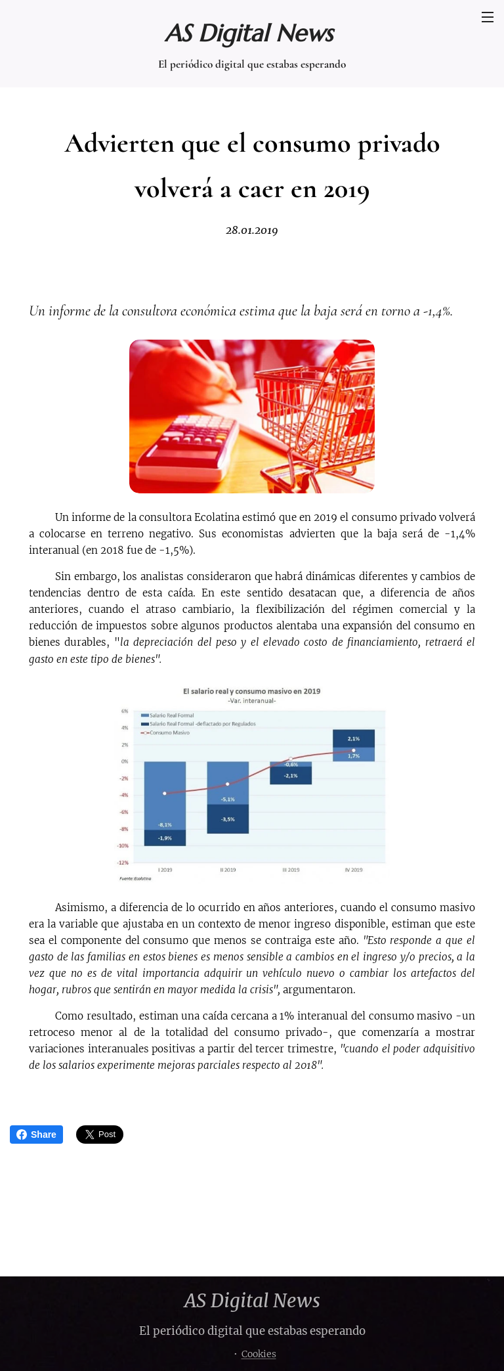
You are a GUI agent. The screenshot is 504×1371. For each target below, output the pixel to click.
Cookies (259, 1354)
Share (36, 1134)
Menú (488, 17)
